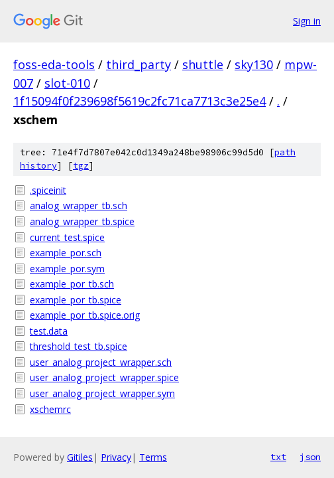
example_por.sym (67, 268)
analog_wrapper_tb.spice (82, 221)
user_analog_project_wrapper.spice (104, 377)
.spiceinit (48, 190)
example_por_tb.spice (75, 299)
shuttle (202, 64)
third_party (138, 64)
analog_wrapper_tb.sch (78, 205)
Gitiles (80, 457)
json (310, 457)
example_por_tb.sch (72, 284)
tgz (81, 165)
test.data (49, 331)
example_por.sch (65, 252)
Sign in (307, 21)
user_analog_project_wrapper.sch (101, 362)
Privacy (116, 457)
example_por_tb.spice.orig (85, 315)
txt (278, 457)
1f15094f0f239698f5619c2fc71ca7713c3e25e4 (139, 101)
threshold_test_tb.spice (78, 346)
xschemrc (50, 409)
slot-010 (67, 83)
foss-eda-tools (54, 64)
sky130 (254, 64)
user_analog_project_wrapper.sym (102, 393)
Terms (153, 457)
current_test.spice (67, 237)
